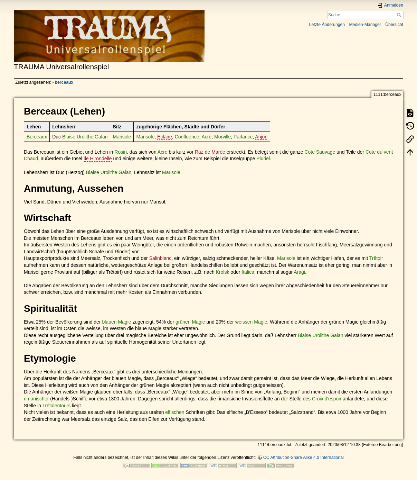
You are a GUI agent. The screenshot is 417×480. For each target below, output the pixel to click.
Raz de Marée (210, 152)
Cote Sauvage (319, 152)
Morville (222, 136)
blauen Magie (116, 322)
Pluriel (263, 158)
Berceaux (37, 136)
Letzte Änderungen (327, 24)
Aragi (299, 272)
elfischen (174, 412)
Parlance (243, 136)
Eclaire (164, 136)
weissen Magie (251, 322)
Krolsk (222, 272)
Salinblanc (160, 258)
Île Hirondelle (98, 158)
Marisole (122, 136)
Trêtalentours (56, 405)
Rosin (120, 152)
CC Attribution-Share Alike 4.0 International (303, 457)
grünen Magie (190, 322)
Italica (247, 272)
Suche (400, 14)
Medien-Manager (365, 24)
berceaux (64, 82)
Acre (206, 136)
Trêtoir (376, 258)
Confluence (187, 136)
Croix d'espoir (326, 398)
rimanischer (36, 398)
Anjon (261, 136)
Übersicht (394, 24)
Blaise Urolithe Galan (85, 136)
